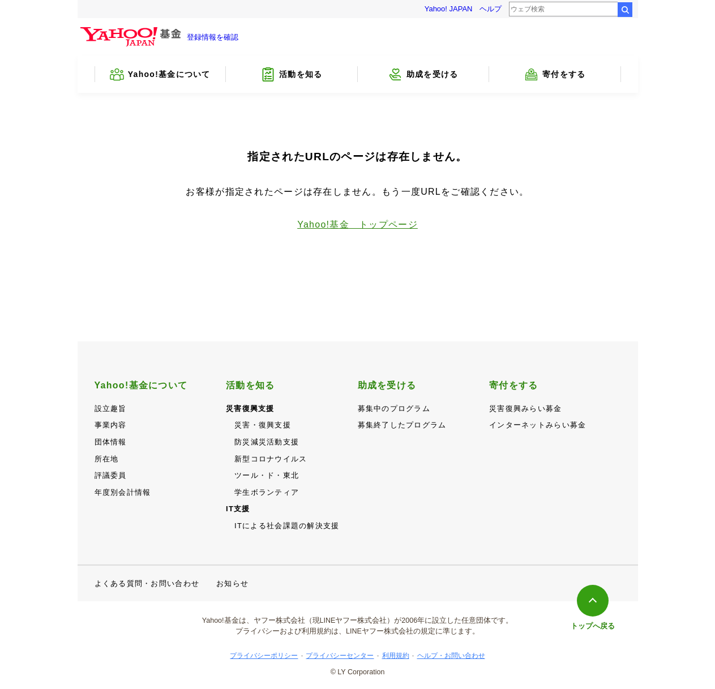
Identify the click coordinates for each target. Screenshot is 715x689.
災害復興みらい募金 (525, 408)
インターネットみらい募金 (537, 425)
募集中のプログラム (394, 408)
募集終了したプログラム (402, 425)
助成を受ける (387, 385)
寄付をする (513, 385)
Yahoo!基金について (141, 385)
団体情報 (111, 442)
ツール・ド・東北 (266, 475)
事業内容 (111, 425)
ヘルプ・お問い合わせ (451, 656)
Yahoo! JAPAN (449, 9)
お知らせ (232, 583)
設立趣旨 (111, 408)
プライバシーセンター (340, 656)
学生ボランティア (266, 492)
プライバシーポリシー (264, 656)
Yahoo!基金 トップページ (357, 224)
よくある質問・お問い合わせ (147, 583)
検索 (625, 9)
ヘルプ (490, 9)
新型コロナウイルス (270, 459)
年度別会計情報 (123, 492)
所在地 (107, 459)
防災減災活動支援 (266, 442)
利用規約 (395, 656)
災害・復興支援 (262, 425)
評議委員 (111, 475)
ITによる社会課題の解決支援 (286, 525)
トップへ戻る (593, 626)
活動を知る (250, 385)
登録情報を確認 (212, 37)
